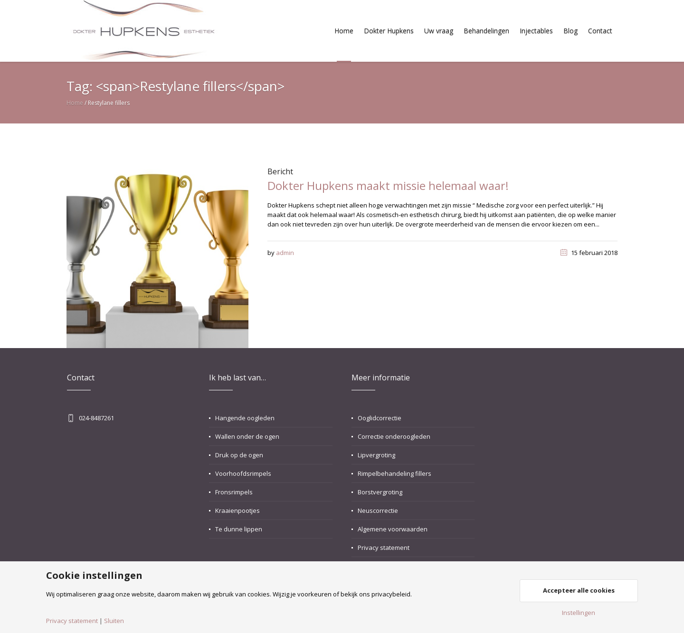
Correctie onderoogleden (394, 436)
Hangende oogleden (245, 418)
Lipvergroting (376, 455)
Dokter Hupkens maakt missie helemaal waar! (388, 185)
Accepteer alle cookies (579, 590)
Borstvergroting (380, 492)
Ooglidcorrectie (379, 418)
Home (74, 103)
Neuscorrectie (378, 510)
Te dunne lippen (238, 529)
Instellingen (578, 613)
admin (285, 252)
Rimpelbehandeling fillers (394, 473)
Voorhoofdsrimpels (243, 473)
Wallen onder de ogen (247, 436)
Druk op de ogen (239, 455)
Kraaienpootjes (237, 510)
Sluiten (114, 621)
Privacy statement (383, 547)
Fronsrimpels (234, 492)
